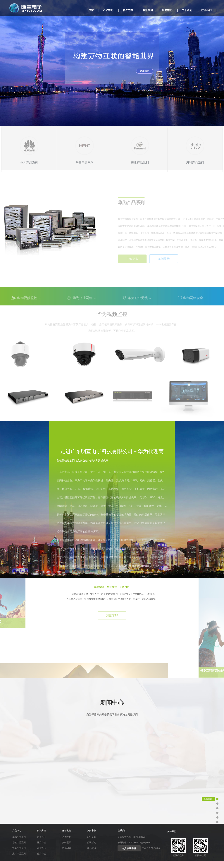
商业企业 (41, 848)
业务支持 (210, 803)
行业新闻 (91, 837)
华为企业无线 (138, 300)
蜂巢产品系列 (19, 848)
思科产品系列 (19, 853)
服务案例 (147, 10)
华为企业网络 (82, 300)
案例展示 (66, 842)
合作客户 (66, 837)
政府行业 (41, 853)
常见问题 (66, 848)
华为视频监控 (27, 300)
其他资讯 (91, 848)
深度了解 (112, 634)
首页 (91, 10)
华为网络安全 (193, 300)
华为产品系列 (19, 837)
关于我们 (187, 10)
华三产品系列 (19, 842)
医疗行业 (41, 842)
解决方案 (128, 10)
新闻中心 (167, 10)
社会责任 (210, 817)
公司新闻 (91, 842)
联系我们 (206, 10)
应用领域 (210, 808)
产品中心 (108, 10)
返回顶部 (208, 799)
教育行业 (41, 837)
